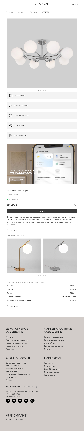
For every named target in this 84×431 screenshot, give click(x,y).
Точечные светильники (54, 340)
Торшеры (10, 349)
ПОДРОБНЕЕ (30, 387)
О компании (49, 366)
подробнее (17, 180)
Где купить (48, 363)
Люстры (9, 337)
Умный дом (11, 377)
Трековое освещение (53, 337)
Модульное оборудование (18, 374)
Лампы (47, 349)
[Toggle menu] (8, 4)
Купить (42, 211)
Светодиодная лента (53, 346)
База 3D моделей (52, 369)
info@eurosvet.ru (13, 396)
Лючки (9, 380)
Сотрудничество (51, 372)
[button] (38, 90)
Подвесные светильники (17, 340)
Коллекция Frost (16, 235)
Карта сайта (49, 375)
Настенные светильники (16, 343)
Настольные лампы (14, 346)
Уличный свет (50, 343)
